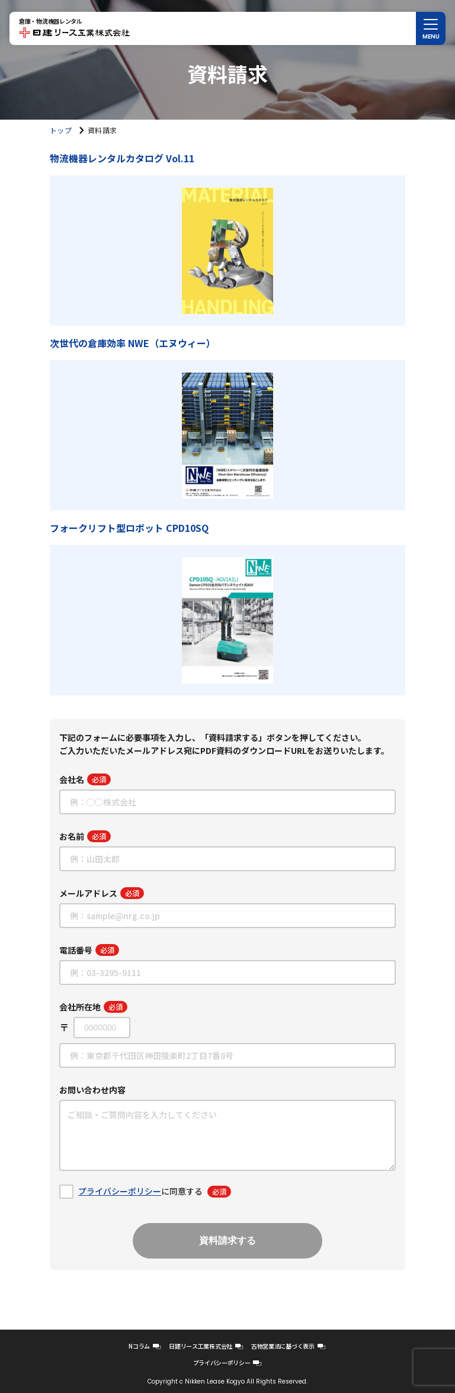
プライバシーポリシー (119, 1191)
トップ (61, 130)
